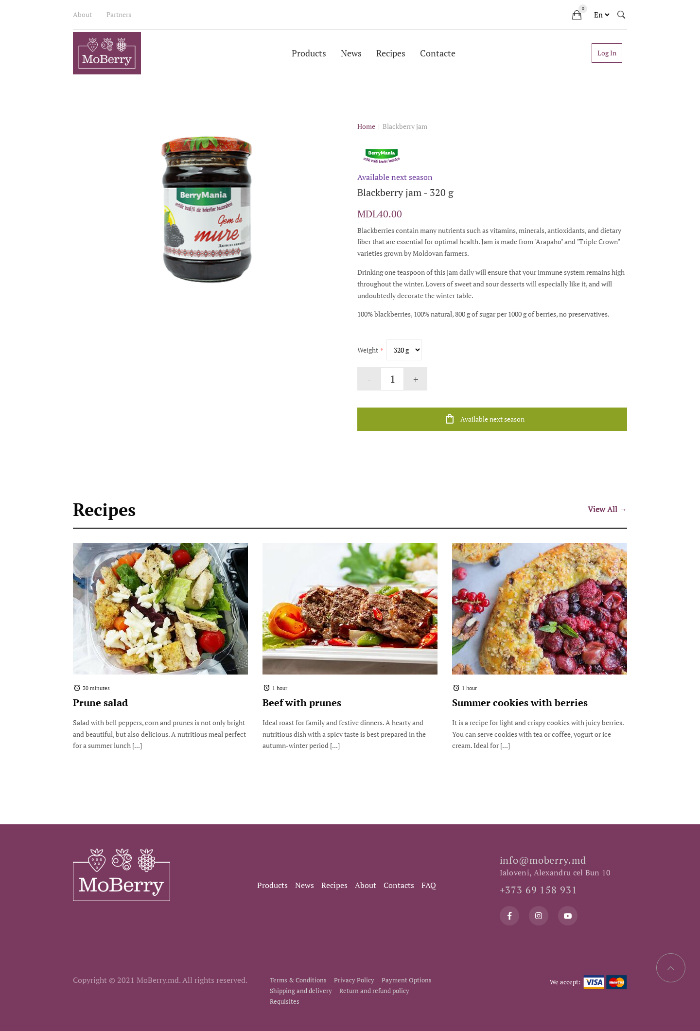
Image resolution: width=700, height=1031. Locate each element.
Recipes (390, 53)
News (351, 53)
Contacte (437, 53)
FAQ (428, 885)
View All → (607, 509)
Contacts (399, 885)
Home (366, 126)
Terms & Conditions (298, 980)
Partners (118, 14)
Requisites (284, 1001)
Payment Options (407, 980)
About (82, 14)
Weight (367, 350)
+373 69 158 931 (539, 889)
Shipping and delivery (301, 990)
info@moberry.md (543, 860)
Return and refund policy (374, 990)
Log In (606, 52)
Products (309, 53)
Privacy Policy (354, 980)
